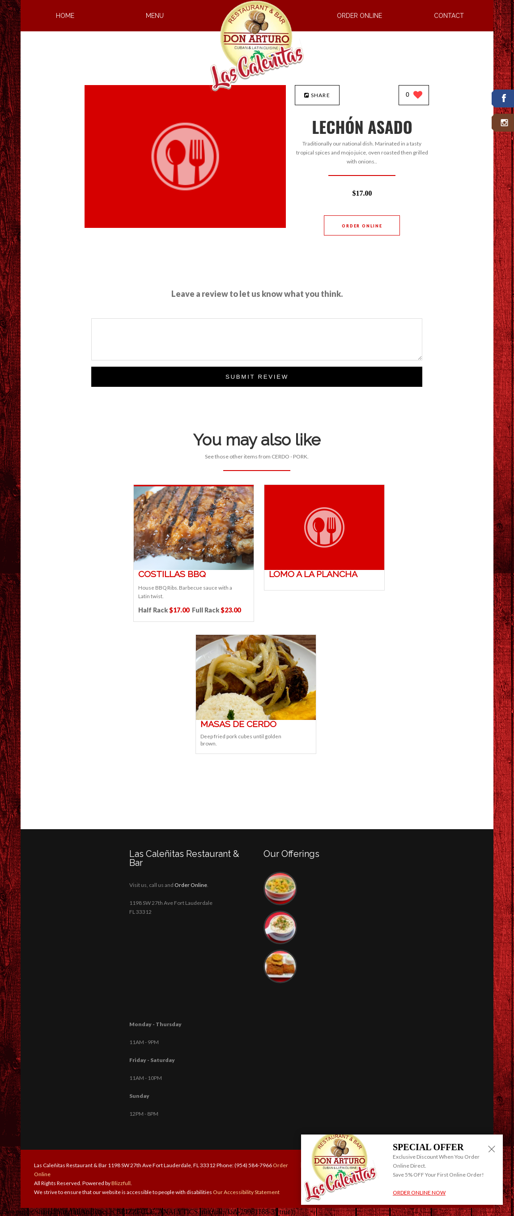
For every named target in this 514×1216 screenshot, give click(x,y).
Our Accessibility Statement (246, 1192)
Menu (155, 15)
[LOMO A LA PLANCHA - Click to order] (324, 568)
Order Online (359, 15)
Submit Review (257, 376)
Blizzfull (121, 1183)
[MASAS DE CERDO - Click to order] (256, 718)
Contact (449, 15)
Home (65, 15)
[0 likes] (414, 96)
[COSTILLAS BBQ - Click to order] (194, 568)
